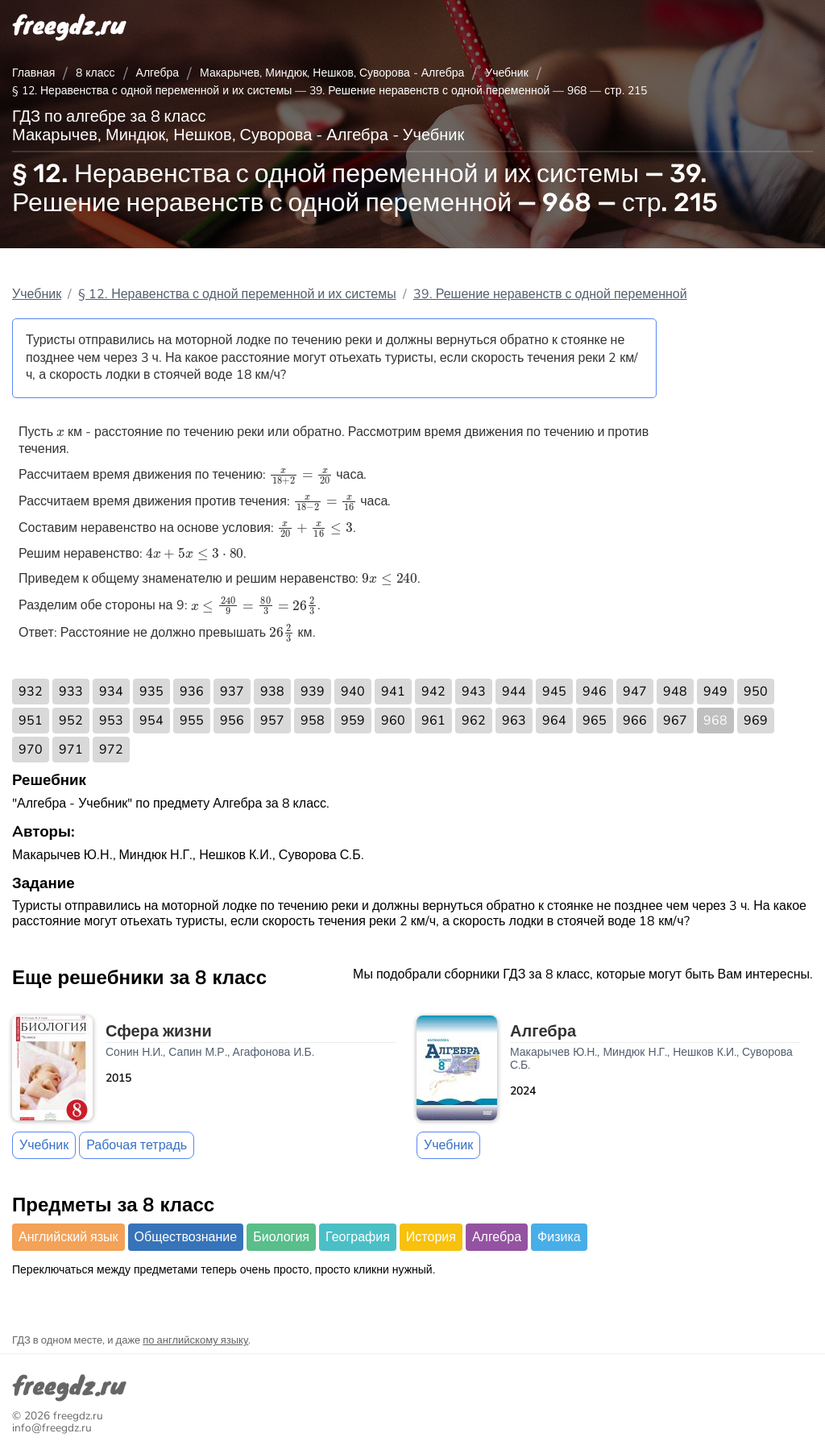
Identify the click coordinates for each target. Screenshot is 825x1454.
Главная (33, 73)
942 (433, 691)
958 (313, 720)
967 (675, 720)
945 (554, 691)
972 (111, 749)
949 (715, 691)
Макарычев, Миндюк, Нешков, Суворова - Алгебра (332, 73)
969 (756, 720)
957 (272, 720)
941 (393, 691)
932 (31, 691)
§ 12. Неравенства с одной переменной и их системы (237, 294)
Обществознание (186, 1237)
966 (635, 720)
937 (232, 691)
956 (232, 720)
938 (272, 691)
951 (31, 720)
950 (756, 691)
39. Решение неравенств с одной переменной (550, 294)
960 (393, 720)
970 (31, 749)
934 (111, 691)
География (357, 1237)
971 (71, 749)
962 (474, 720)
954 (151, 720)
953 (111, 720)
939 (313, 691)
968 (715, 720)
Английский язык (68, 1237)
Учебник (507, 73)
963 (514, 720)
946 (594, 691)
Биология (281, 1237)
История (431, 1237)
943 (474, 691)
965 (594, 720)
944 (514, 691)
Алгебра (158, 73)
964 (554, 720)
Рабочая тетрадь (136, 1145)
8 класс (95, 73)
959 (353, 720)
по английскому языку (195, 1340)
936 (192, 691)
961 (433, 720)
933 (71, 691)
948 (675, 691)
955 (192, 720)
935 (151, 691)
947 (635, 691)
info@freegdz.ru (52, 1427)
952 (71, 720)
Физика (559, 1237)
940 (353, 691)
